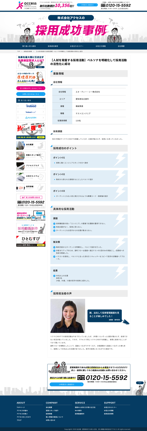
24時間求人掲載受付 (87, 5)
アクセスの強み (22, 410)
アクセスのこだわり (24, 417)
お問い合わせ (50, 420)
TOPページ (21, 407)
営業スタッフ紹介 (52, 410)
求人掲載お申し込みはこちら (31, 88)
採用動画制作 (79, 414)
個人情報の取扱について (54, 417)
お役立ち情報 (101, 46)
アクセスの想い (22, 414)
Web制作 (78, 410)
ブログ (19, 420)
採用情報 (49, 414)
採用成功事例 (53, 46)
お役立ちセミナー (76, 46)
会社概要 (121, 46)
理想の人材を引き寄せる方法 (85, 407)
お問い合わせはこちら (30, 94)
